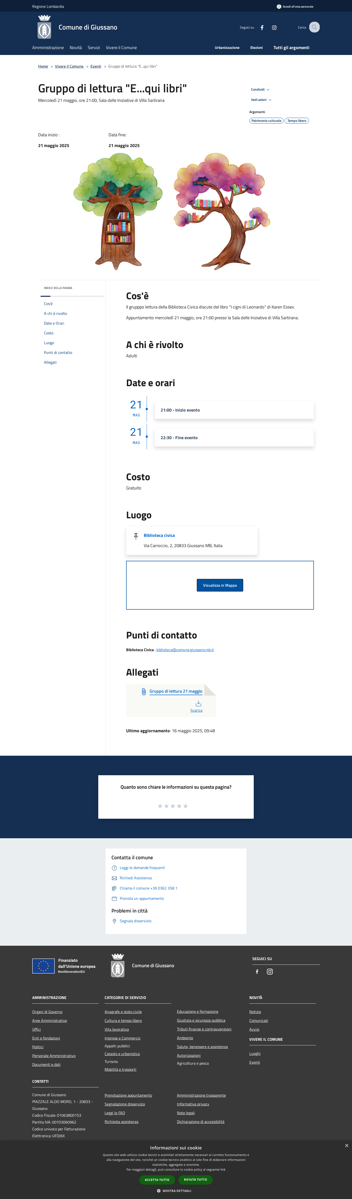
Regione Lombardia (48, 6)
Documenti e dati (46, 1064)
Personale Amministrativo (54, 1056)
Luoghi (255, 1053)
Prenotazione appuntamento (128, 1095)
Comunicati (258, 1020)
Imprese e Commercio (122, 1038)
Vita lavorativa (117, 1029)
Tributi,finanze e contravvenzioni (204, 1029)
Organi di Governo (47, 1012)
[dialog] (176, 1170)
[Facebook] (258, 27)
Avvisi (254, 1029)
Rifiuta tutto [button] (195, 1180)
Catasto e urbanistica (122, 1054)
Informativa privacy (193, 1104)
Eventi (95, 66)
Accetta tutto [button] (157, 1180)
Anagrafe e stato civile (123, 1012)
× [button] (346, 1146)
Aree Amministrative (49, 1020)
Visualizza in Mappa (220, 585)
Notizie (255, 1012)
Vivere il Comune (69, 66)
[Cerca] (314, 27)
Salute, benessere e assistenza (202, 1047)
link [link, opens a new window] (223, 1169)
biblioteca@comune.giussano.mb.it (185, 650)
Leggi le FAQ (115, 1113)
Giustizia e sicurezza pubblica (201, 1020)
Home (43, 66)
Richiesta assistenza (121, 1122)
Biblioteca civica (159, 535)
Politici (38, 1047)
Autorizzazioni (189, 1055)
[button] (176, 1190)
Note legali (186, 1113)
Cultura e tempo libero (123, 1020)
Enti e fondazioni (46, 1038)
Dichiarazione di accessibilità (200, 1122)
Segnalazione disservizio (125, 1104)
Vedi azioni (262, 100)
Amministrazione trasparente (201, 1095)
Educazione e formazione (197, 1011)
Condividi (261, 90)
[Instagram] (270, 27)
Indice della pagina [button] (58, 288)
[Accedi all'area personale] (295, 6)
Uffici (36, 1029)
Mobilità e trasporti (120, 1069)
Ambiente (185, 1038)
